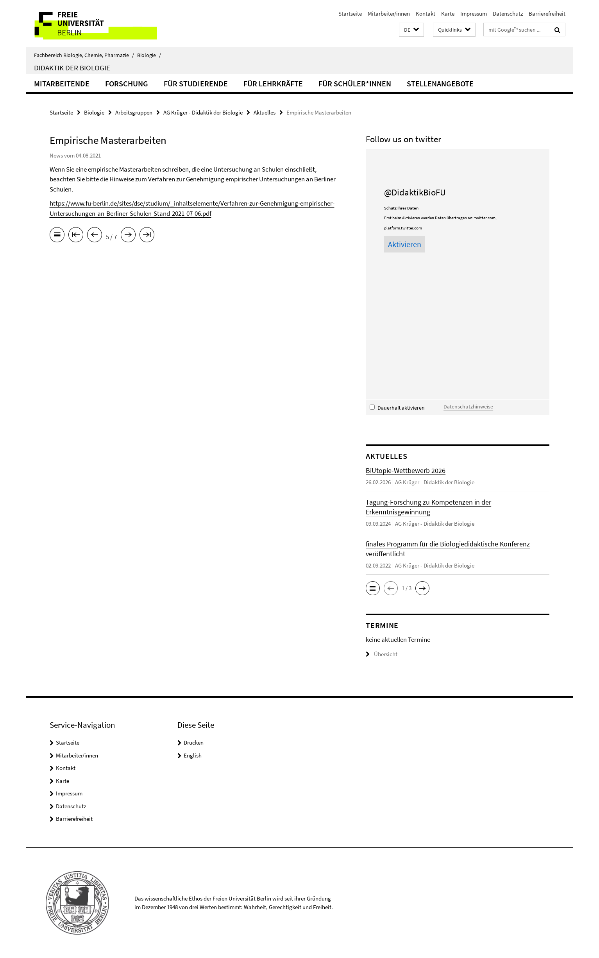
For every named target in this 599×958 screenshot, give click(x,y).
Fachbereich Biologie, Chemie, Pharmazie (84, 55)
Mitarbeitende (61, 83)
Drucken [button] (194, 742)
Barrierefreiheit (547, 13)
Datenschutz (508, 13)
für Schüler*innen (354, 83)
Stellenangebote (440, 83)
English (193, 755)
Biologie (149, 55)
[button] (411, 30)
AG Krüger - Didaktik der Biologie (203, 112)
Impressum (473, 13)
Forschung (126, 83)
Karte (447, 13)
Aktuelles (264, 112)
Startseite (350, 13)
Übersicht (381, 654)
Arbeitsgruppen (133, 112)
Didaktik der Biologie (72, 67)
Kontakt (425, 13)
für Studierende (196, 83)
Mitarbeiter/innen (389, 13)
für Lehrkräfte (273, 83)
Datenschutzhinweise (468, 406)
